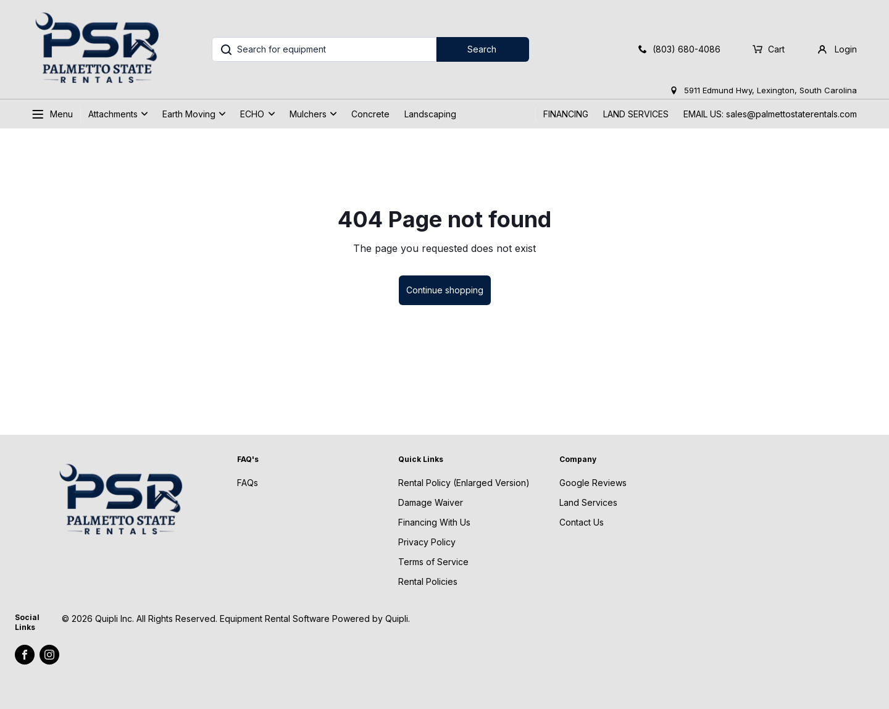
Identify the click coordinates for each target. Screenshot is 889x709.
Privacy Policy (427, 542)
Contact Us (581, 522)
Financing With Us (434, 522)
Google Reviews (593, 482)
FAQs (247, 482)
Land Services (588, 502)
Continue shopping (444, 290)
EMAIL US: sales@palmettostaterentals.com (770, 114)
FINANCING (565, 114)
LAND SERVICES (636, 114)
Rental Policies (427, 581)
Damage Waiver (430, 502)
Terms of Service (433, 561)
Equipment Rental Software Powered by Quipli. (315, 618)
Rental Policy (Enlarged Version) (464, 482)
